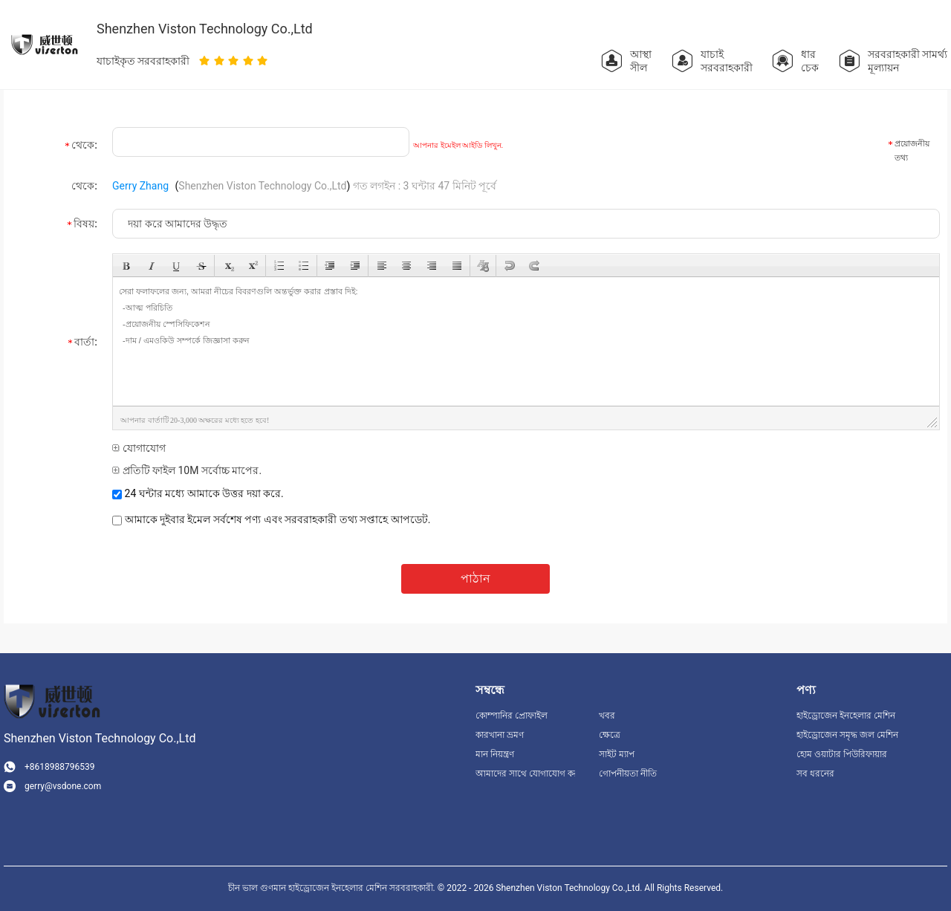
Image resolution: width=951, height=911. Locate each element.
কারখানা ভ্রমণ (500, 735)
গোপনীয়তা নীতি (628, 773)
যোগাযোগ (138, 448)
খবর (607, 715)
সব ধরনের (815, 773)
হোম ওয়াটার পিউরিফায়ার (841, 754)
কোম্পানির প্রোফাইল (512, 715)
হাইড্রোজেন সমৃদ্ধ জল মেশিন (847, 735)
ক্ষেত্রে (609, 735)
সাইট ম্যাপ (616, 754)
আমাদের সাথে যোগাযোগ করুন (525, 773)
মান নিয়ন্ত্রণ (495, 754)
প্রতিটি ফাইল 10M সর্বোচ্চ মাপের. (187, 470)
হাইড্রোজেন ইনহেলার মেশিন (845, 715)
